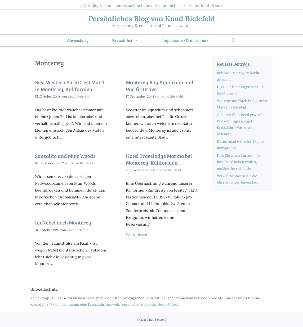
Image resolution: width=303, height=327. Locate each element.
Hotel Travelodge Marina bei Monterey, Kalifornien (159, 159)
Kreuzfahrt (131, 40)
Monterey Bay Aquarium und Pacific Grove (159, 86)
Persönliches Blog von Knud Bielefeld (152, 18)
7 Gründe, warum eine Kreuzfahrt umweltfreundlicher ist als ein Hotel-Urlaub (151, 5)
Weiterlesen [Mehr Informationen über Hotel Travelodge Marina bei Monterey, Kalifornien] (136, 234)
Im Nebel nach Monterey (63, 222)
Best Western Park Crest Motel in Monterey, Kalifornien (70, 86)
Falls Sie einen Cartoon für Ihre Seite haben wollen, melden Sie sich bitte (238, 161)
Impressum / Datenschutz (185, 40)
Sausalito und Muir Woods (65, 155)
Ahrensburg (78, 40)
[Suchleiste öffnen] (234, 40)
